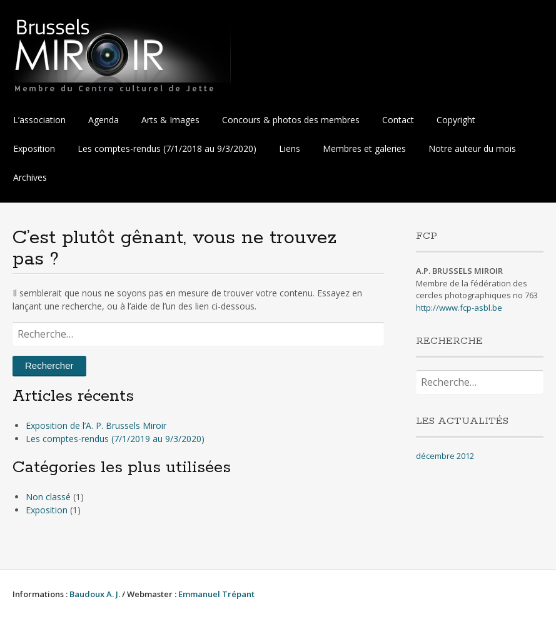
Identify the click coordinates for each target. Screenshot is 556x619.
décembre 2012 (445, 455)
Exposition (34, 148)
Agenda (103, 120)
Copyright (456, 120)
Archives (30, 177)
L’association (39, 120)
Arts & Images (170, 120)
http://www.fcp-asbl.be (459, 307)
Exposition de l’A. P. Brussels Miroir (96, 425)
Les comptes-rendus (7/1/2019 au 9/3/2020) (115, 439)
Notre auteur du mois (472, 148)
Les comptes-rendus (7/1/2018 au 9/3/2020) (167, 148)
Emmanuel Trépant (216, 594)
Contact (398, 120)
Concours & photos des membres (291, 120)
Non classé (48, 497)
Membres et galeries (364, 148)
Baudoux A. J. (95, 594)
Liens (289, 148)
